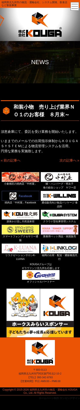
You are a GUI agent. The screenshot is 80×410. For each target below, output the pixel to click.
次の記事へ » (69, 160)
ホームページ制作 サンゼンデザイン (59, 398)
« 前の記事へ (10, 160)
